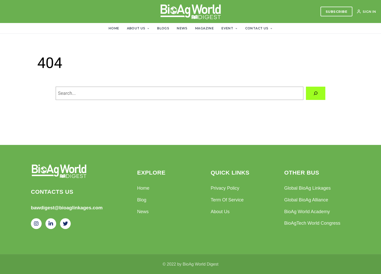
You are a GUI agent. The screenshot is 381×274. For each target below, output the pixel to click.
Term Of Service (227, 199)
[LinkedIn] (50, 223)
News (182, 28)
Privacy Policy (225, 188)
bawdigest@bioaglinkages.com (67, 207)
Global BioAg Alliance (306, 199)
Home (114, 28)
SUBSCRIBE (337, 11)
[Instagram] (36, 223)
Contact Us (258, 28)
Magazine (204, 28)
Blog (141, 199)
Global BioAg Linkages (307, 188)
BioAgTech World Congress (312, 223)
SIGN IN (366, 11)
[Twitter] (65, 223)
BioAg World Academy (307, 211)
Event (229, 28)
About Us (138, 28)
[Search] (315, 93)
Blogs (163, 28)
